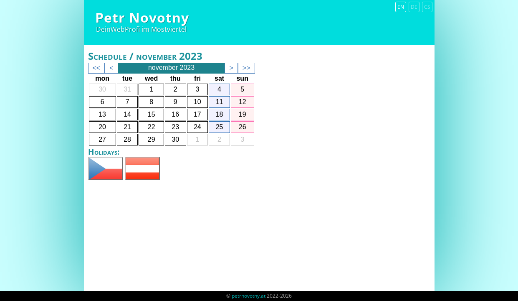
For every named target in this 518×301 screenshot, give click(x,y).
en (400, 6)
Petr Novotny (142, 17)
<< (97, 67)
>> (246, 67)
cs (427, 6)
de (414, 6)
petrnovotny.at (248, 295)
